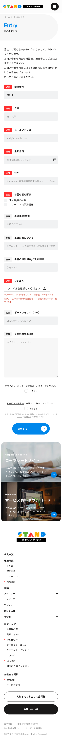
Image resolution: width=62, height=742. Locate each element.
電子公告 (8, 723)
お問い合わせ (31, 709)
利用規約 (27, 416)
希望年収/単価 (22, 216)
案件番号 (19, 86)
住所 (16, 172)
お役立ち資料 (11, 674)
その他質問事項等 (24, 334)
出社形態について (24, 237)
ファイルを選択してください (27, 288)
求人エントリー (20, 17)
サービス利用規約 (34, 728)
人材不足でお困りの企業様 (31, 696)
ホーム (7, 17)
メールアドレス (22, 129)
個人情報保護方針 (12, 728)
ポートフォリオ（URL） (27, 312)
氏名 (16, 108)
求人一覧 (9, 554)
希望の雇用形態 (22, 194)
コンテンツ (10, 623)
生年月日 (19, 151)
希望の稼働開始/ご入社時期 (29, 259)
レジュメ (19, 280)
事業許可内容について (28, 723)
